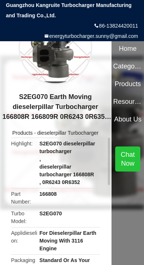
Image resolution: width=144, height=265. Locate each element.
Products (22, 133)
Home (128, 48)
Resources (127, 101)
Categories (127, 66)
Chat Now (128, 159)
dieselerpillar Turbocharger (68, 133)
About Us (127, 119)
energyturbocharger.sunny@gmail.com (93, 36)
